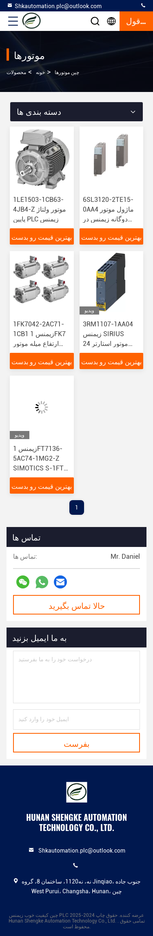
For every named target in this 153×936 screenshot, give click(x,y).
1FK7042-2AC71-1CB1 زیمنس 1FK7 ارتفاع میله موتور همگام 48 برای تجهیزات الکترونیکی (39, 343)
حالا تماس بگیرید (77, 605)
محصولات (16, 72)
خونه (40, 72)
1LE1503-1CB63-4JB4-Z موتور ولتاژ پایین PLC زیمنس (39, 209)
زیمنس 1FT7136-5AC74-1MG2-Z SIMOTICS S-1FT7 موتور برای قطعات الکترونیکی (40, 468)
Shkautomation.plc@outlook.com (54, 5)
